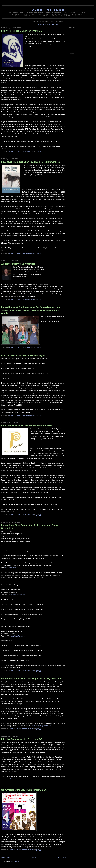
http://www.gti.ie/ (12, 779)
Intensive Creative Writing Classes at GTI (21, 739)
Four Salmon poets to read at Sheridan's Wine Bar (26, 426)
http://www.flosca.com (18, 594)
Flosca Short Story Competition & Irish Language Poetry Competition (29, 526)
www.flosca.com (10, 568)
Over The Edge (48, 9)
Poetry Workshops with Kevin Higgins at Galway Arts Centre (31, 678)
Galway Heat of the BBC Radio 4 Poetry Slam (24, 790)
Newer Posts (5, 857)
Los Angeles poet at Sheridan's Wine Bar (21, 31)
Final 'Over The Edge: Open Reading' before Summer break (31, 162)
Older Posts (62, 857)
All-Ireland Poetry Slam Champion (18, 264)
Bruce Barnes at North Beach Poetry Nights (23, 355)
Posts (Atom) (15, 861)
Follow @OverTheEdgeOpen (48, 24)
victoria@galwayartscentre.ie (41, 726)
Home (34, 857)
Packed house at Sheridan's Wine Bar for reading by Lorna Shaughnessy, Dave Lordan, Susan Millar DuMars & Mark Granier (30, 310)
